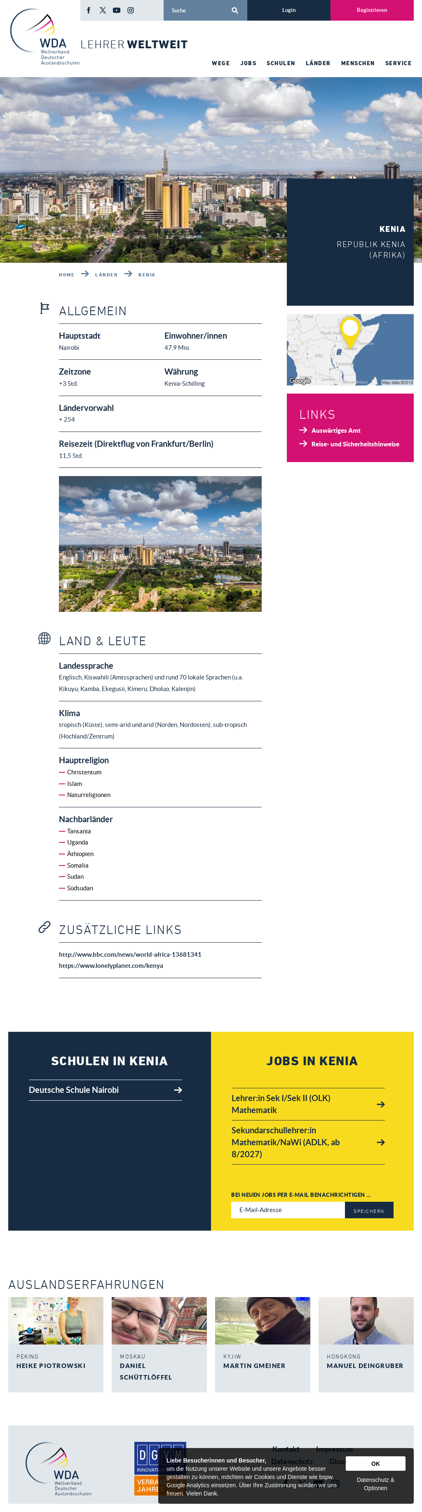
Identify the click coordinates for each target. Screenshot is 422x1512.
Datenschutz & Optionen (375, 1484)
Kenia (147, 274)
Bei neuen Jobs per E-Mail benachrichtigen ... (301, 1194)
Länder (106, 274)
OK (375, 1463)
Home (67, 274)
